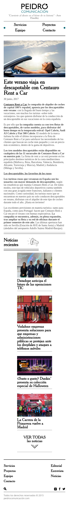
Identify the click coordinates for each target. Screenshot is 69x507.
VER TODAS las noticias (35, 439)
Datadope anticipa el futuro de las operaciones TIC (34, 284)
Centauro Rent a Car (15, 104)
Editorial (56, 466)
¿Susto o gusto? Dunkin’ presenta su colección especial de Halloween (34, 382)
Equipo (20, 30)
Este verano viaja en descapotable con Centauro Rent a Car (31, 87)
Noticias (56, 476)
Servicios (20, 25)
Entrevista (57, 471)
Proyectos (49, 25)
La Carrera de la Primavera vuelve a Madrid (30, 423)
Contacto (49, 30)
